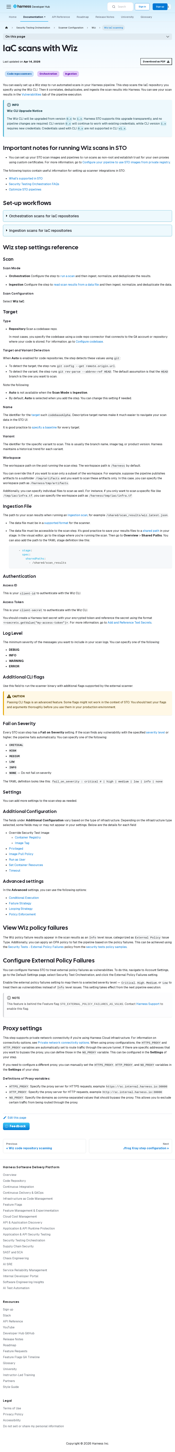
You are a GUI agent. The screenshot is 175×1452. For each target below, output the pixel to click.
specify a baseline (44, 427)
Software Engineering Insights (23, 1282)
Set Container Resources (26, 865)
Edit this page (14, 1118)
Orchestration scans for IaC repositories (44, 216)
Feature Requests (15, 1351)
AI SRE (7, 1264)
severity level (155, 732)
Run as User (17, 860)
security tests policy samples (106, 947)
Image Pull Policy (21, 854)
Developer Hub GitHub (18, 1333)
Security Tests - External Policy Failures (36, 947)
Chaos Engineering (16, 1258)
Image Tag (22, 843)
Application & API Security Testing (26, 1234)
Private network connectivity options (63, 1043)
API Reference (61, 17)
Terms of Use (12, 1408)
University (127, 17)
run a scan (67, 276)
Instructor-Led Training (19, 1375)
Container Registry (28, 837)
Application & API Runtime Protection (29, 1228)
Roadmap (83, 17)
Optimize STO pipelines (25, 189)
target (35, 415)
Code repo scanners (19, 73)
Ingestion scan (78, 515)
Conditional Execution (24, 898)
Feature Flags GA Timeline (21, 1357)
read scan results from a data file (76, 285)
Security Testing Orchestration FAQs (34, 184)
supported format (56, 523)
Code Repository (14, 1181)
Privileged (16, 849)
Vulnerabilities (31, 94)
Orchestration (48, 73)
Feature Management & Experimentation (31, 1211)
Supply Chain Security (18, 1246)
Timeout (14, 871)
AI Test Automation (16, 1288)
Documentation (34, 17)
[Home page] (6, 28)
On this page (15, 37)
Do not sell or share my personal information (33, 1426)
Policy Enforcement (22, 914)
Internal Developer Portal (20, 1276)
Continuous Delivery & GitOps (23, 1193)
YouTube (9, 1327)
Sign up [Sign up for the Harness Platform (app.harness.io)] (160, 6)
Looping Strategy (21, 909)
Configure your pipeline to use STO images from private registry (126, 162)
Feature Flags (12, 1205)
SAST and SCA (13, 1252)
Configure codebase (89, 342)
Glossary (146, 17)
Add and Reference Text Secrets (130, 623)
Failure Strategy (20, 903)
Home (13, 17)
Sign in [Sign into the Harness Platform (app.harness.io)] (142, 6)
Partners (9, 1381)
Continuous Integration (18, 1187)
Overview (9, 1175)
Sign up (8, 1309)
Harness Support (148, 1004)
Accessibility (12, 1420)
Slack (7, 1315)
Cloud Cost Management (20, 1217)
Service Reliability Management (25, 1270)
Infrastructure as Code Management (28, 1199)
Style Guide (11, 1387)
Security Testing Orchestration (24, 1240)
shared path (151, 531)
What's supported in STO (26, 178)
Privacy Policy (13, 1414)
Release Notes (105, 17)
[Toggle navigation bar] (9, 6)
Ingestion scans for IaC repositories (40, 230)
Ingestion (71, 73)
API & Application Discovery (22, 1222)
